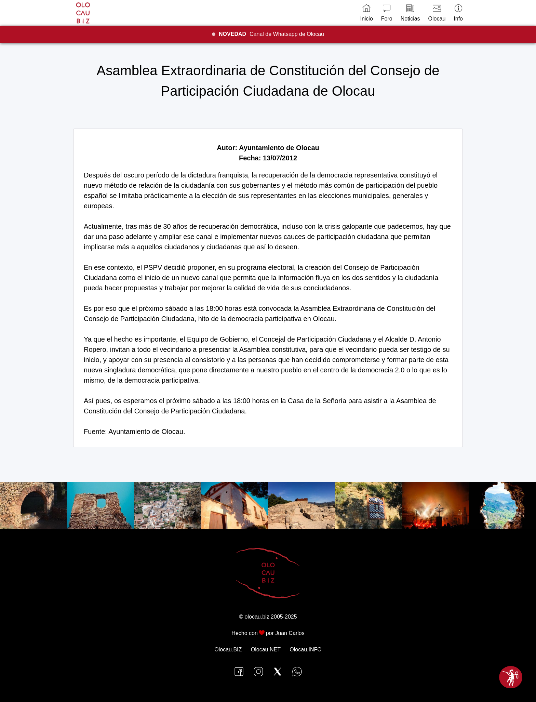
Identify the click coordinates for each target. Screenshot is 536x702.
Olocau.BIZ (228, 649)
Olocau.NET (266, 649)
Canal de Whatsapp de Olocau (271, 34)
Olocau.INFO (305, 649)
